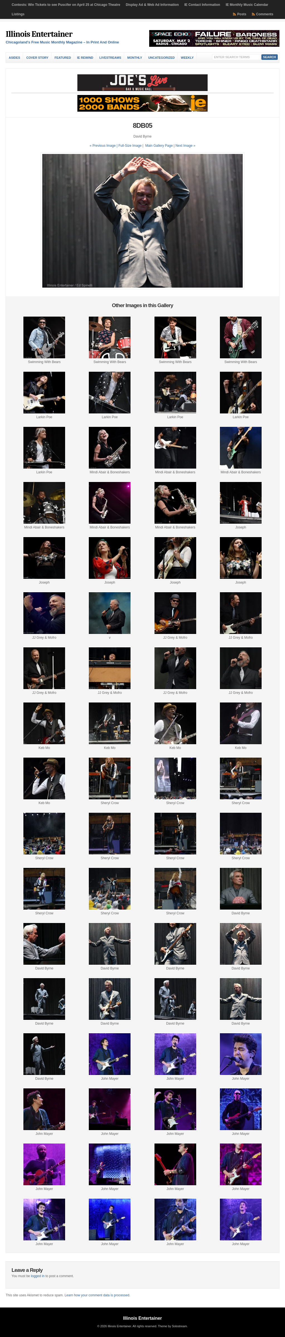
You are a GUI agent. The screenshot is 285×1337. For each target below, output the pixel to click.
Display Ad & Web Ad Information (152, 5)
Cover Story (37, 57)
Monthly (134, 57)
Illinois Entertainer (39, 34)
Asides (14, 57)
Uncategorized (161, 57)
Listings (18, 14)
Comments (264, 14)
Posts (241, 14)
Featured (63, 57)
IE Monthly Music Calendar (247, 5)
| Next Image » (184, 146)
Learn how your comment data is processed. (97, 1295)
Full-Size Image (129, 146)
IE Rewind (85, 57)
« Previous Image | (104, 146)
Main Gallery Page (159, 146)
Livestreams (110, 57)
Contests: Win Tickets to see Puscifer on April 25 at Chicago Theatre (66, 5)
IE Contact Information (202, 5)
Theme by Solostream (172, 1326)
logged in (38, 1276)
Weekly (187, 57)
